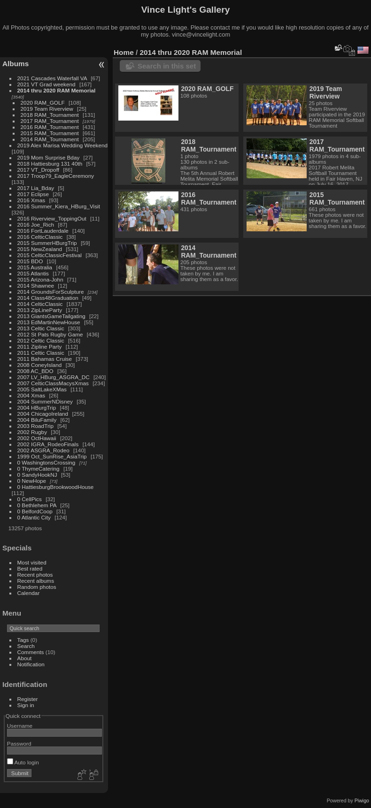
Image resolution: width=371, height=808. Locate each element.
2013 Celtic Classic (40, 328)
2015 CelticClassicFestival (49, 255)
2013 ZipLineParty (39, 310)
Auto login (23, 762)
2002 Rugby (32, 432)
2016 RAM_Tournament (50, 127)
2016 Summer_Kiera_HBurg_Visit (58, 206)
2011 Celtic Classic (40, 353)
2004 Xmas (31, 395)
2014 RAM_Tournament (50, 139)
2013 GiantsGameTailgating (51, 316)
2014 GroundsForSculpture (50, 292)
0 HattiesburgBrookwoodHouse (55, 487)
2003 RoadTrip (35, 426)
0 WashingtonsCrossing (46, 462)
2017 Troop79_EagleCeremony (55, 176)
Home (124, 52)
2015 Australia (35, 267)
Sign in (25, 705)
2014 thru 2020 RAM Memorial (56, 90)
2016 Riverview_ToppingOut (51, 218)
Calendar (28, 593)
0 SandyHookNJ (37, 475)
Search (26, 646)
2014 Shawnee (35, 285)
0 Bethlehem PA (37, 505)
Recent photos (35, 575)
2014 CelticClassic (40, 304)
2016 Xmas (31, 200)
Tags (23, 640)
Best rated (30, 568)
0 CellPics (29, 499)
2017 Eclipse (33, 194)
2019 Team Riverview (47, 109)
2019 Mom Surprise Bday (48, 157)
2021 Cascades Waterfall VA (52, 78)
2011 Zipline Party (39, 346)
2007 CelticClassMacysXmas (53, 383)
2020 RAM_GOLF (43, 102)
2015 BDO (30, 261)
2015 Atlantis (33, 273)
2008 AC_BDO (35, 371)
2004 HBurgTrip (36, 407)
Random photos (36, 587)
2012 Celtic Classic (40, 340)
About (24, 658)
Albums (15, 64)
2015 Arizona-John (40, 279)
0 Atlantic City (34, 517)
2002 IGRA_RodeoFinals (48, 444)
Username (19, 726)
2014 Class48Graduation (47, 298)
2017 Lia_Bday (35, 188)
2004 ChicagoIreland (43, 414)
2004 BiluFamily (37, 420)
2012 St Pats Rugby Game (50, 334)
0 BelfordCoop (35, 511)
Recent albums (35, 581)
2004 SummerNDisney (45, 401)
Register (27, 699)
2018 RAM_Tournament (50, 115)
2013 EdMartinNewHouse (48, 322)
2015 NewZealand (39, 249)
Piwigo (362, 800)
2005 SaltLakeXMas (42, 389)
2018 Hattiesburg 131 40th (50, 163)
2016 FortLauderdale (43, 231)
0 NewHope (31, 481)
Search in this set (167, 66)
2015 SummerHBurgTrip (47, 243)
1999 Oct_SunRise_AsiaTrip (52, 456)
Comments (30, 652)
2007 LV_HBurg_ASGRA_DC (53, 377)
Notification (31, 664)
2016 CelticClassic (40, 237)
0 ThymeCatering (38, 468)
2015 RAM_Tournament (50, 133)
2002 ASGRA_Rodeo (43, 450)
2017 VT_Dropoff (38, 170)
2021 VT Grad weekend (46, 84)
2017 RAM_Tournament (50, 121)
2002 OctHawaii (36, 438)
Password (19, 743)
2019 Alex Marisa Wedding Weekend (62, 145)
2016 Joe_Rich (35, 224)
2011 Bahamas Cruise (44, 359)
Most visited (31, 562)
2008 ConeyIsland (39, 365)
